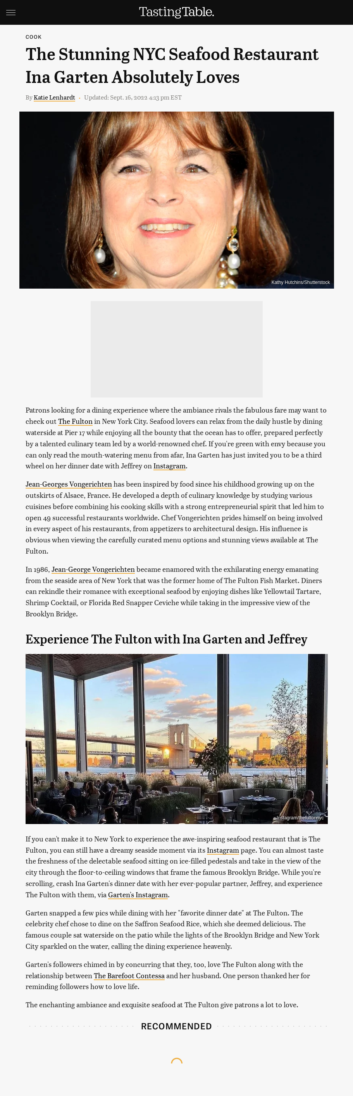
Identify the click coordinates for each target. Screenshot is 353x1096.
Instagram (169, 465)
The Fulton (75, 421)
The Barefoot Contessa (129, 975)
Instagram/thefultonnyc (300, 818)
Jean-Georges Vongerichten (69, 484)
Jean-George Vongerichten (93, 569)
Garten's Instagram (138, 894)
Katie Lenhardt (54, 97)
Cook (34, 36)
